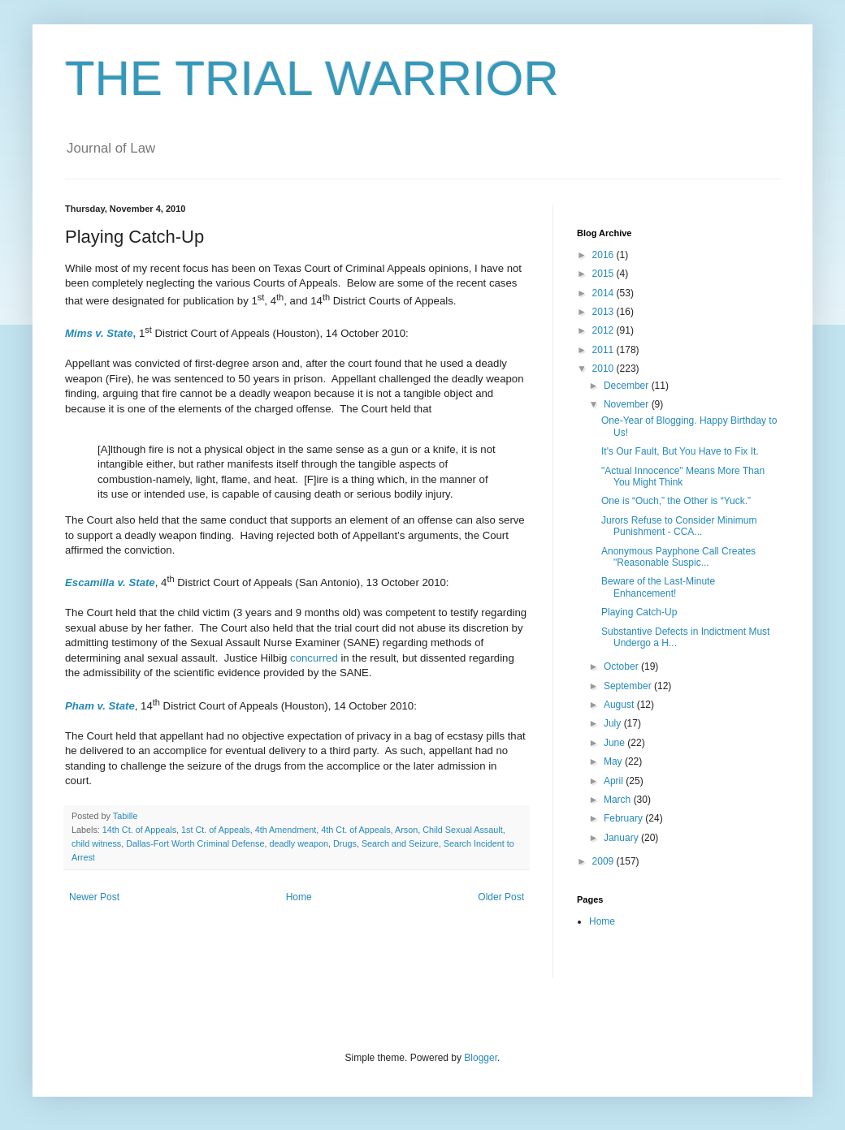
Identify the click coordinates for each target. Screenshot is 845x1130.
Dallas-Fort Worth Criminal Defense (195, 843)
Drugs (345, 843)
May (614, 761)
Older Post (501, 897)
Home (299, 897)
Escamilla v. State (110, 582)
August (620, 704)
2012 (604, 330)
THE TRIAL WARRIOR (312, 78)
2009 (604, 861)
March (619, 799)
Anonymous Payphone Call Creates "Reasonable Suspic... (678, 557)
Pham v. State (100, 706)
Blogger (480, 1057)
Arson (406, 830)
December (628, 385)
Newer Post (94, 897)
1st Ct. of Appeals (215, 830)
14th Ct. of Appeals (139, 830)
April (615, 781)
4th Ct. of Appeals (355, 830)
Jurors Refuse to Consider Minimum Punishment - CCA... (678, 526)
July (614, 723)
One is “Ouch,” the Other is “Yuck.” (676, 501)
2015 (604, 273)
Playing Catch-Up (639, 612)
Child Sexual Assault (462, 830)
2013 (604, 311)
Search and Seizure (400, 843)
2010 (604, 368)
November (628, 404)
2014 (604, 293)
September (629, 686)
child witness (96, 843)
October (622, 666)
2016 (604, 255)
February (624, 818)
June (615, 742)
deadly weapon (298, 843)
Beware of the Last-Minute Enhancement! (658, 587)
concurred (314, 658)
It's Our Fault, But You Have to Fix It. (680, 451)
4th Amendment (286, 830)
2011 (604, 350)
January (622, 837)
